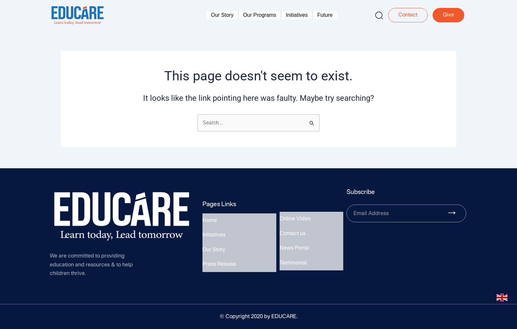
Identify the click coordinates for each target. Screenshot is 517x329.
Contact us (293, 234)
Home (209, 223)
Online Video (295, 221)
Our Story (222, 15)
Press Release (219, 262)
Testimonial (293, 260)
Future (324, 15)
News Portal (294, 247)
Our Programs (259, 15)
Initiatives (297, 15)
